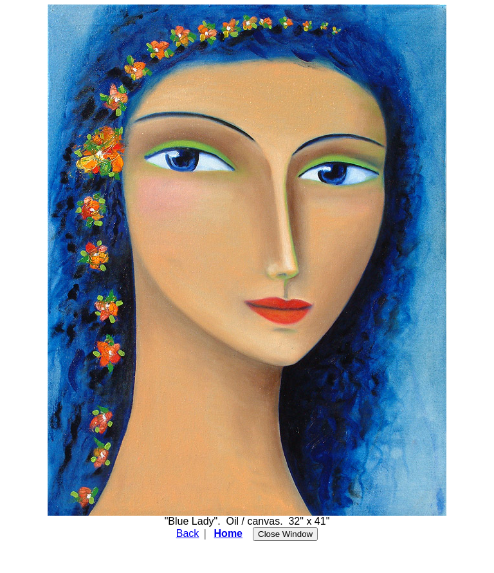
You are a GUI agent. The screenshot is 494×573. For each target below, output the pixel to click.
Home (228, 533)
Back (187, 533)
